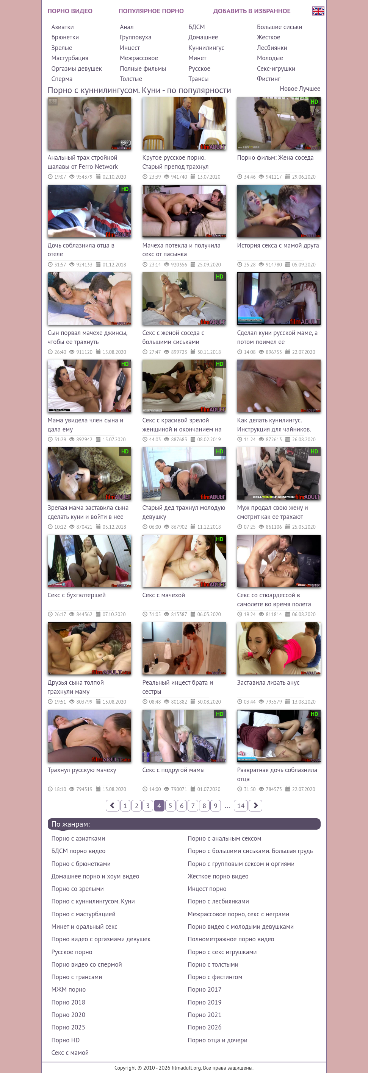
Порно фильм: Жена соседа (275, 157)
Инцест (130, 48)
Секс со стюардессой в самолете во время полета (274, 599)
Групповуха (135, 37)
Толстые (131, 79)
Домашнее (203, 37)
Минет (197, 58)
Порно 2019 (204, 1002)
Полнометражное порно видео (231, 939)
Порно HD (66, 1040)
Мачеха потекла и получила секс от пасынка (182, 250)
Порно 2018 (68, 1002)
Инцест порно (207, 889)
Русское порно (72, 952)
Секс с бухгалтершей (77, 595)
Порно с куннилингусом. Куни (93, 901)
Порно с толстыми (213, 964)
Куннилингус (206, 48)
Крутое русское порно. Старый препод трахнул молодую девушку (176, 163)
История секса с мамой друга (278, 245)
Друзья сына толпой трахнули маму (76, 687)
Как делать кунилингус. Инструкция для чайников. (274, 424)
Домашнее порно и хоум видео (95, 876)
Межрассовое (139, 58)
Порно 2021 (204, 1015)
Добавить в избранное (252, 10)
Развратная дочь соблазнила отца (277, 774)
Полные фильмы (143, 68)
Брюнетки (65, 37)
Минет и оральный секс (84, 926)
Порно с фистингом (215, 977)
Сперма (62, 79)
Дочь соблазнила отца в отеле (81, 250)
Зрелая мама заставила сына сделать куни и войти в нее (88, 512)
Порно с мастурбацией (84, 914)
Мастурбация (70, 58)
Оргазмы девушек (77, 68)
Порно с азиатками (78, 838)
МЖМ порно (69, 989)
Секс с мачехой (164, 595)
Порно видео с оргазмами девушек (101, 939)
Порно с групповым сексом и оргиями (241, 864)
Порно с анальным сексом (224, 838)
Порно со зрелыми (78, 889)
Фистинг (268, 79)
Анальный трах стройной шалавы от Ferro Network (83, 162)
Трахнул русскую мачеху (82, 770)
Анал (126, 27)
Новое (289, 88)
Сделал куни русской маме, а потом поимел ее (277, 337)
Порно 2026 (204, 1027)
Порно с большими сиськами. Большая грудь (250, 851)
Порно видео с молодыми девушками (241, 926)
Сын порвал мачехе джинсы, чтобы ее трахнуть (87, 337)
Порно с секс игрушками (222, 952)
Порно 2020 (68, 1015)
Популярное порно (151, 10)
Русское (199, 68)
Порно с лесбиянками (218, 901)
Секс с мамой (70, 1052)
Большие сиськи (279, 27)
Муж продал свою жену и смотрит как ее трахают (272, 512)
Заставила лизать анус (268, 682)
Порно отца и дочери (217, 1040)
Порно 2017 (204, 989)
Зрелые (62, 48)
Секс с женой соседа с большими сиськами (174, 337)
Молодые (270, 58)
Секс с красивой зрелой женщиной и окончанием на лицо (182, 425)
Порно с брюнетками (81, 864)
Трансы (198, 79)
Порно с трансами (77, 977)
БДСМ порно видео (79, 851)
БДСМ (196, 27)
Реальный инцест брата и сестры (178, 687)
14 (241, 805)
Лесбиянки (272, 48)
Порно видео (70, 10)
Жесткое (268, 37)
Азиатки (63, 27)
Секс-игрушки (276, 68)
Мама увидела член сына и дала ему (86, 424)
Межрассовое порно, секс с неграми (238, 914)
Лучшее (309, 88)
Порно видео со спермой (87, 964)
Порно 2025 (68, 1027)
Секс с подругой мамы (174, 770)
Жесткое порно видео (218, 876)
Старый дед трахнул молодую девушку (184, 512)
